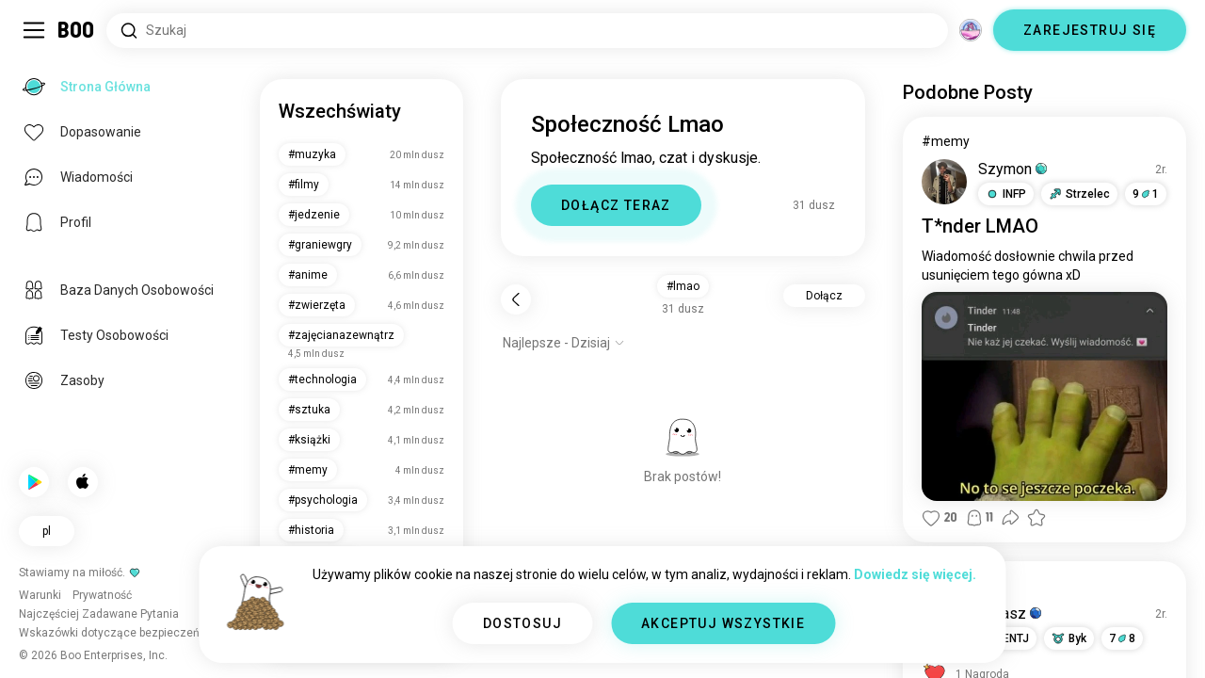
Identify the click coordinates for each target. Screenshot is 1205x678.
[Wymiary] (970, 30)
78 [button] (1122, 638)
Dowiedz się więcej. (915, 574)
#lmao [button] (683, 286)
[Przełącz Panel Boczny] (34, 30)
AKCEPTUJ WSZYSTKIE (723, 623)
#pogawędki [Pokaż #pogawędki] (958, 585)
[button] (1006, 194)
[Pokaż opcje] (564, 342)
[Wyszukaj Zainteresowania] (527, 30)
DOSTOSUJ (522, 623)
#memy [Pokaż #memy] (946, 141)
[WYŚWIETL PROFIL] (944, 181)
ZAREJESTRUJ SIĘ (1089, 30)
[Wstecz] (516, 299)
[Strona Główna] (76, 30)
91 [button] (1146, 194)
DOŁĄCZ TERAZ (616, 205)
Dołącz (824, 295)
